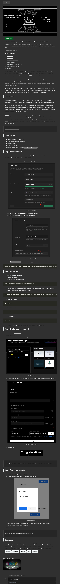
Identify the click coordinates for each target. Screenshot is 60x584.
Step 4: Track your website (13, 66)
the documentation (28, 533)
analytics (8, 551)
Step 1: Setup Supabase (12, 60)
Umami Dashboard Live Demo (12, 129)
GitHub (10, 143)
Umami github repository (16, 275)
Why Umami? (10, 56)
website (23, 551)
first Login (15, 325)
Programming (9, 38)
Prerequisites (10, 58)
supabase (35, 551)
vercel (29, 551)
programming (15, 551)
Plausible (23, 83)
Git (8, 139)
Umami (6, 100)
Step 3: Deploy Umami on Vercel (14, 64)
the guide (37, 463)
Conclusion (9, 68)
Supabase (10, 145)
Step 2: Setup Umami (11, 62)
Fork (8, 277)
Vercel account (17, 333)
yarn (8, 147)
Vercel (19, 141)
